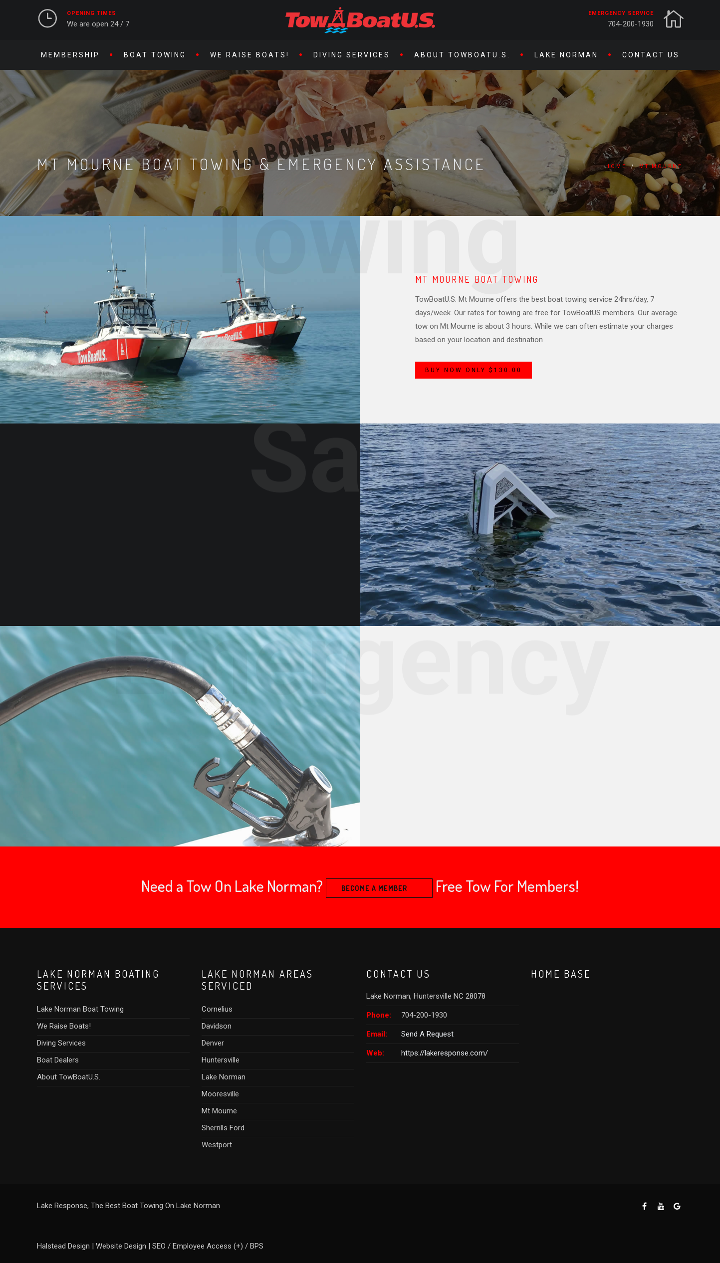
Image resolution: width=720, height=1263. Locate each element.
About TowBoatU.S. (462, 55)
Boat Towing (155, 55)
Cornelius (217, 1009)
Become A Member (374, 888)
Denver (213, 1043)
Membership (70, 55)
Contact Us (651, 55)
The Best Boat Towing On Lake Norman (155, 1205)
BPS (256, 1246)
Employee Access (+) (208, 1246)
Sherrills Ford (223, 1127)
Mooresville (220, 1093)
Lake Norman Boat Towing (80, 1009)
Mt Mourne (661, 166)
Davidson (217, 1026)
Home (616, 166)
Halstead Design (63, 1246)
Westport (217, 1144)
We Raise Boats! (249, 55)
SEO (159, 1246)
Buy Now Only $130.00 (473, 370)
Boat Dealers (58, 1059)
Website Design (121, 1246)
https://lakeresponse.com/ (444, 1053)
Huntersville (221, 1059)
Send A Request (427, 1034)
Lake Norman (566, 55)
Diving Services (351, 55)
